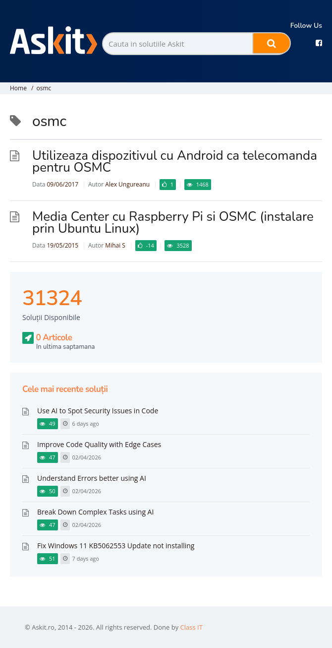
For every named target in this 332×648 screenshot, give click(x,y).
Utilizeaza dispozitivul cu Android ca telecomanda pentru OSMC (174, 161)
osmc (43, 88)
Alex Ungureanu (127, 184)
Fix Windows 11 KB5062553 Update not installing (115, 545)
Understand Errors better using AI (91, 478)
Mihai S (115, 245)
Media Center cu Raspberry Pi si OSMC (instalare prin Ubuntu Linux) (173, 222)
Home (18, 88)
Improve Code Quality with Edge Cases (99, 444)
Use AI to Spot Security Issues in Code (97, 410)
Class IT (191, 627)
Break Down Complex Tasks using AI (95, 512)
